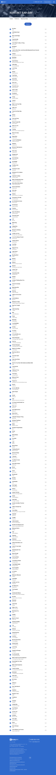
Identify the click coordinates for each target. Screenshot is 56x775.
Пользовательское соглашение (16, 757)
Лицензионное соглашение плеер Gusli (17, 764)
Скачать (28, 24)
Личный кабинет (47, 1)
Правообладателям (13, 766)
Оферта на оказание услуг (15, 760)
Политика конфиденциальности (16, 758)
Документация (12, 767)
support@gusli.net (36, 741)
